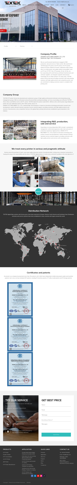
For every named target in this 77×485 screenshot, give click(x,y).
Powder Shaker (7, 454)
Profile (72, 40)
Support (46, 5)
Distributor (39, 5)
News (52, 5)
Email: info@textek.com (63, 1)
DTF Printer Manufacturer (9, 464)
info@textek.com (67, 454)
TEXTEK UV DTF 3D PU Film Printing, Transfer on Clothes (29, 469)
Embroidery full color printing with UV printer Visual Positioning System (29, 458)
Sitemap (29, 482)
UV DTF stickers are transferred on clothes (27, 473)
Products (31, 5)
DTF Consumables (7, 456)
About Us (24, 6)
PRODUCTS (38, 191)
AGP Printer (5, 461)
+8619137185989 (66, 452)
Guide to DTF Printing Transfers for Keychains (27, 465)
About (68, 40)
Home (19, 5)
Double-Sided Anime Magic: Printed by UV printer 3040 (28, 453)
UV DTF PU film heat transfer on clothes (29, 462)
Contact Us (62, 6)
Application (27, 449)
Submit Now (56, 434)
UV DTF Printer (6, 459)
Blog (42, 463)
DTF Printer (5, 452)
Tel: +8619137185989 (50, 1)
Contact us (64, 449)
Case (56, 5)
